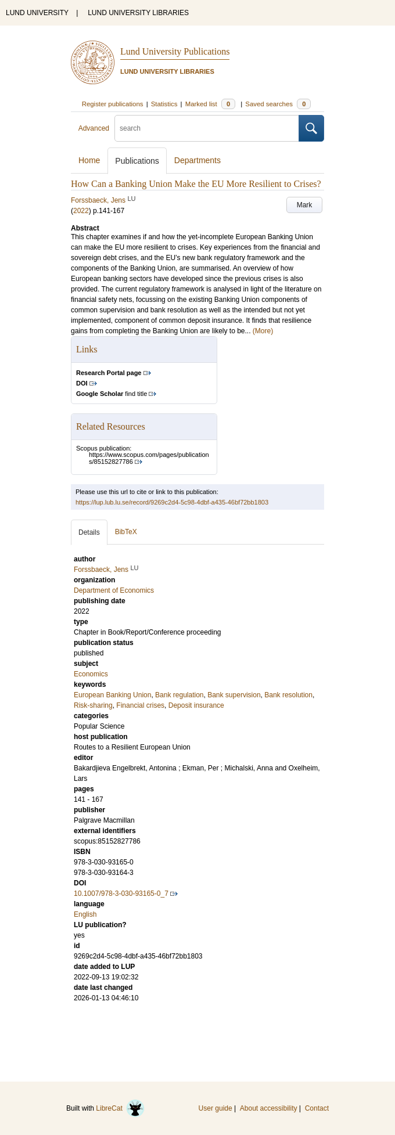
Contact (317, 1108)
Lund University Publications (174, 51)
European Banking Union (112, 695)
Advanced (93, 128)
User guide (215, 1108)
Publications (137, 160)
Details (89, 532)
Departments (197, 160)
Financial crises (140, 705)
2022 (81, 211)
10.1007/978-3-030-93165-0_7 (121, 893)
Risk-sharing (93, 705)
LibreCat (120, 1108)
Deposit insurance (196, 705)
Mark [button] (305, 205)
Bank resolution (288, 695)
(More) (263, 331)
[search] (206, 128)
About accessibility (268, 1108)
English (85, 914)
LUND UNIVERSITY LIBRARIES (138, 13)
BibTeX (126, 532)
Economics (91, 674)
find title (111, 393)
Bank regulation (179, 695)
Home (89, 160)
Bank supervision (233, 695)
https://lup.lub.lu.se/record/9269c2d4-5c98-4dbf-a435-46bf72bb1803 (172, 502)
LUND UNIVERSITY (37, 13)
